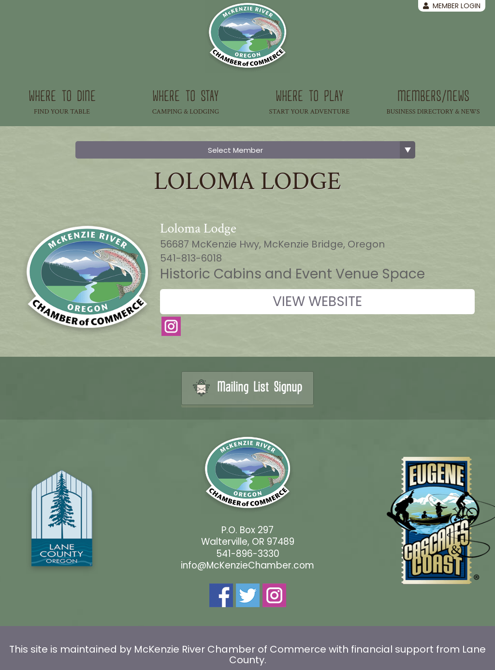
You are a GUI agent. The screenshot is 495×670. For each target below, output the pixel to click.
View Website (317, 301)
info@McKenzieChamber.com (247, 565)
